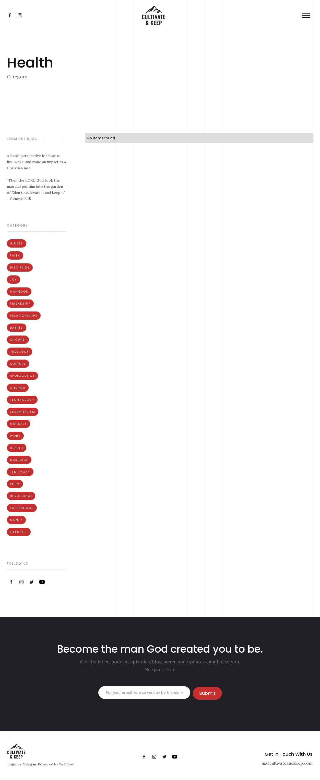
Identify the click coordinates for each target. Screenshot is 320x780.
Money (16, 520)
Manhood (19, 291)
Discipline (20, 267)
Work (15, 436)
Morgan (29, 764)
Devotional (21, 496)
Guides (16, 243)
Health (16, 448)
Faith (15, 255)
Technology (22, 400)
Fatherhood (22, 508)
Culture (18, 364)
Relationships (24, 316)
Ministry (18, 424)
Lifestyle (19, 532)
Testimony (20, 472)
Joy (13, 279)
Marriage (19, 460)
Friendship (20, 304)
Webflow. (66, 764)
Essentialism (22, 412)
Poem (15, 484)
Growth (18, 340)
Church (18, 388)
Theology (19, 352)
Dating (16, 328)
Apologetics (22, 376)
